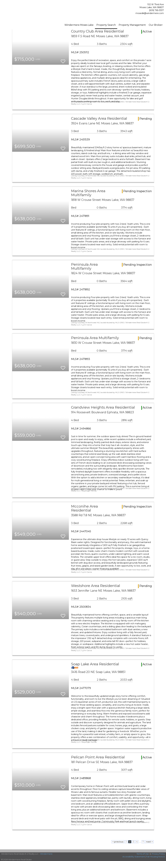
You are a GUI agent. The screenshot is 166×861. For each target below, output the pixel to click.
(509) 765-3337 (156, 10)
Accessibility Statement (133, 856)
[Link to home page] (17, 9)
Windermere (46, 854)
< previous (118, 841)
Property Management (132, 25)
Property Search (106, 25)
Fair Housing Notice (155, 856)
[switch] (63, 60)
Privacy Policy (158, 854)
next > (149, 841)
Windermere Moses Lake (78, 25)
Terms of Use (143, 854)
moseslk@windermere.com (150, 13)
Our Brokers (156, 25)
